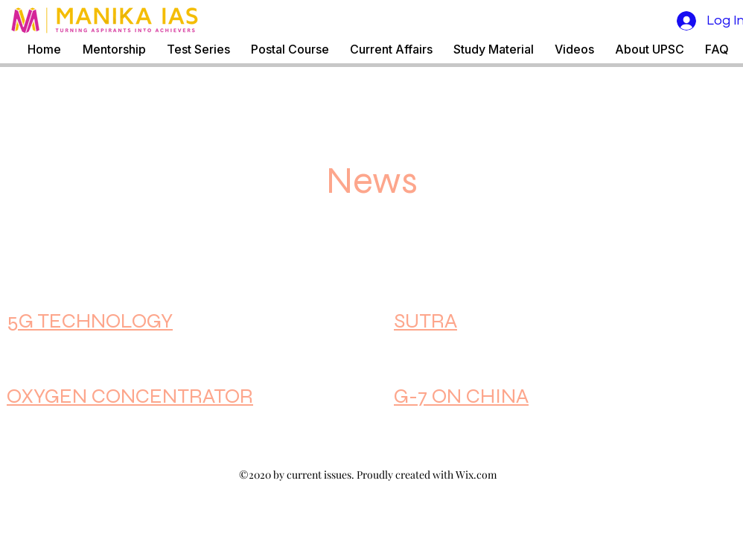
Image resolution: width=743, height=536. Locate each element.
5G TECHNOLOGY (90, 321)
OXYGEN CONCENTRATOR (130, 396)
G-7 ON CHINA (461, 396)
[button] (198, 49)
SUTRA (425, 321)
